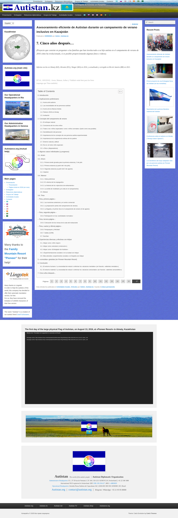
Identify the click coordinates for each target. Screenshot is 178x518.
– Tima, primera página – (47, 199)
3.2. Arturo (41, 159)
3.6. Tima (41, 195)
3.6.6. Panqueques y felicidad (50, 229)
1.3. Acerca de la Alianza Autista (50, 109)
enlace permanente (108, 287)
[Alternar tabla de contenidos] (119, 92)
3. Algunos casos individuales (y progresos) (53, 152)
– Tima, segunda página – (47, 212)
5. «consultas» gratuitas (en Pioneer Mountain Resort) (57, 259)
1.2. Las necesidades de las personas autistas (55, 105)
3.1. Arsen (41, 155)
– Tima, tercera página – (46, 219)
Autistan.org (58, 489)
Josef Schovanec (23, 314)
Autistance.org (105, 506)
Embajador (49, 1)
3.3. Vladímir (44, 172)
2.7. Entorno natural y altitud (49, 142)
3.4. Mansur (42, 175)
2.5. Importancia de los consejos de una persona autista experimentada (63, 135)
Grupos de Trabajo (81, 1)
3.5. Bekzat (44, 192)
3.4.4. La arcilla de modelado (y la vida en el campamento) (59, 189)
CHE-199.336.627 (99, 483)
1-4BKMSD (113, 483)
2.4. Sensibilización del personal (50, 132)
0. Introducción (43, 95)
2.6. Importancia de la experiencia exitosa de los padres (58, 138)
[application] (89, 368)
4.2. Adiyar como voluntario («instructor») (53, 246)
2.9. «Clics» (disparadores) (49, 148)
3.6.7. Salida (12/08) (47, 233)
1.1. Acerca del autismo (48, 102)
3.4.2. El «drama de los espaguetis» (52, 182)
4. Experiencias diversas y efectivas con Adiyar (55, 239)
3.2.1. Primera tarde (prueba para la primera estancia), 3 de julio (61, 162)
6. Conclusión (43, 263)
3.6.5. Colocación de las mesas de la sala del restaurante (59, 223)
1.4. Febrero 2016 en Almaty (49, 112)
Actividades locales (97, 1)
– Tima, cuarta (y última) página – (50, 226)
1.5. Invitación (44, 115)
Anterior (134, 24)
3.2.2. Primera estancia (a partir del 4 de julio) (55, 165)
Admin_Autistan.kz (61, 36)
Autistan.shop (88, 506)
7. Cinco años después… (47, 273)
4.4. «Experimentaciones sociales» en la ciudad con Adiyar (59, 253)
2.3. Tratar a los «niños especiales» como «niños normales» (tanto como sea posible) (68, 129)
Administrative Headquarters (58, 480)
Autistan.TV (73, 506)
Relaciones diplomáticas (63, 1)
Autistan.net (58, 506)
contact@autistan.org (80, 489)
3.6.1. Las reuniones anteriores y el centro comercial (57, 202)
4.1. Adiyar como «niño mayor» (50, 243)
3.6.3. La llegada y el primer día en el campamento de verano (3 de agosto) (65, 209)
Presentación (38, 1)
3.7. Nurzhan (44, 236)
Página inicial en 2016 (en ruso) (19, 187)
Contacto (110, 1)
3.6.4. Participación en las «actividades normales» (56, 216)
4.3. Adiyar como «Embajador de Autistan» (54, 249)
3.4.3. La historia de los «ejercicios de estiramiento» (57, 185)
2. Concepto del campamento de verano (52, 119)
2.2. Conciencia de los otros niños (51, 125)
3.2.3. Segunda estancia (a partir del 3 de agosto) (56, 169)
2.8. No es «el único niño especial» (51, 145)
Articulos (74, 287)
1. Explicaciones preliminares (48, 99)
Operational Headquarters (60, 486)
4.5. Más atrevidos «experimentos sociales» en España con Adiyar (62, 256)
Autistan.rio (44, 506)
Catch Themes (151, 513)
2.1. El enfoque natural (47, 122)
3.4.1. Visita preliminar (47, 179)
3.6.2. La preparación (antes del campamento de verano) (59, 206)
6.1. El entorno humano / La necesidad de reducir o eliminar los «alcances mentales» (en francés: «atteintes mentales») (79, 266)
